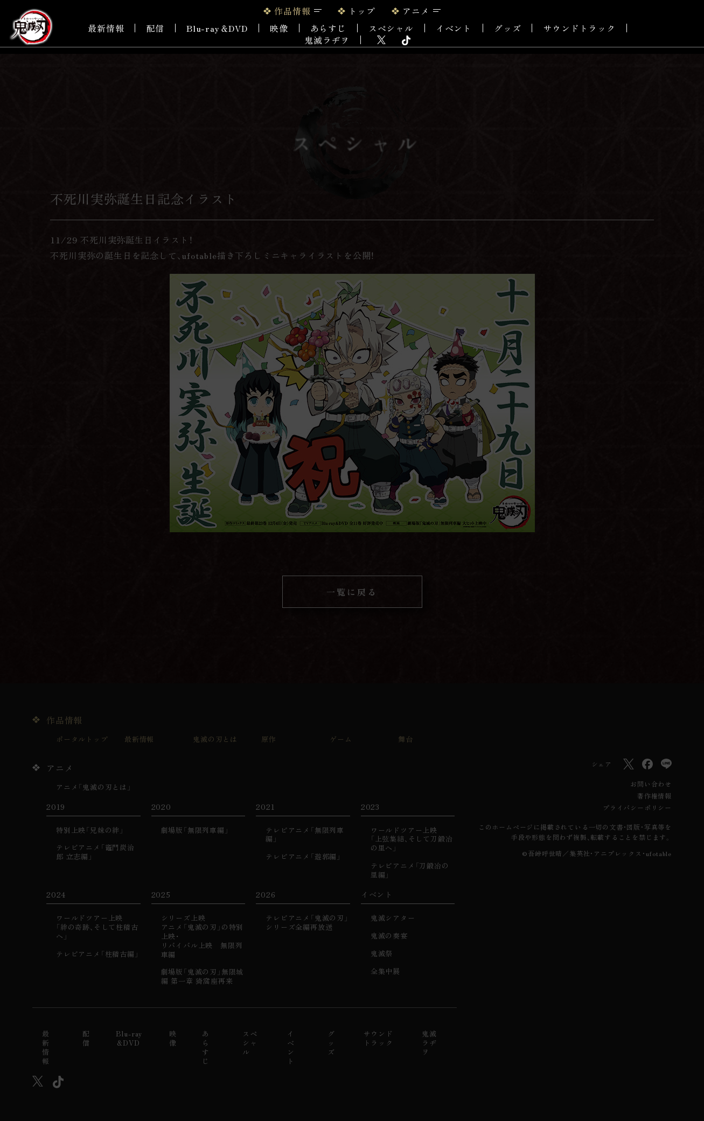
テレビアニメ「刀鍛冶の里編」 (410, 870)
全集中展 (385, 971)
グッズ (507, 28)
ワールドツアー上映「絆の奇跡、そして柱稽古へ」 (97, 927)
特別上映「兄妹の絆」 (90, 830)
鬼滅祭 (382, 953)
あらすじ (328, 28)
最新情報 (106, 28)
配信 (155, 28)
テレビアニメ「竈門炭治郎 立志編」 (95, 852)
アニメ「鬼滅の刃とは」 (93, 787)
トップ (361, 10)
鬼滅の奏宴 (389, 936)
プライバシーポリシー (637, 807)
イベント (291, 1047)
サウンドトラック (579, 28)
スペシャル (391, 28)
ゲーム (341, 739)
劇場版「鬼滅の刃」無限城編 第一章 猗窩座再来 (202, 977)
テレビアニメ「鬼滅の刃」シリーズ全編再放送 (307, 923)
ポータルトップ (82, 739)
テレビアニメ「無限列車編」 (305, 835)
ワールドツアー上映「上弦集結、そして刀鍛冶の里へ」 (412, 839)
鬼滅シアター (393, 918)
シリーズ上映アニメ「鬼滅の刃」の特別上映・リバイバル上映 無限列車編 (202, 936)
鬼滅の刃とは (215, 739)
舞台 (405, 739)
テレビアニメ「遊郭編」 (303, 856)
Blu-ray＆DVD (217, 28)
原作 (268, 739)
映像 (279, 28)
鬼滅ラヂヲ (327, 39)
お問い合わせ (651, 783)
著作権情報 (654, 795)
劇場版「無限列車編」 (195, 830)
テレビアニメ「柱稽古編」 (97, 954)
